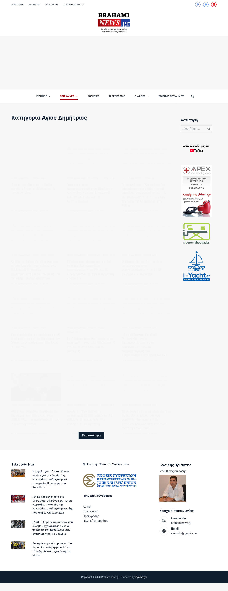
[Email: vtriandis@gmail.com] (163, 531)
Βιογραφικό (34, 4)
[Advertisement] (114, 63)
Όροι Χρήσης (51, 4)
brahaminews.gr (181, 522)
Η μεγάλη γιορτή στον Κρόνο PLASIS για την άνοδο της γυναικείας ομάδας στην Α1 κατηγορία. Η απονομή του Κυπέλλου (51, 479)
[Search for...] (193, 128)
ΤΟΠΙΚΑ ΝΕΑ (69, 96)
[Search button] (208, 128)
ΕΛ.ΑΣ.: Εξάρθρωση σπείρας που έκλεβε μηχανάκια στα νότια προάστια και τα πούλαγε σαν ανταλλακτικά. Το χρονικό (51, 534)
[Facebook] (198, 4)
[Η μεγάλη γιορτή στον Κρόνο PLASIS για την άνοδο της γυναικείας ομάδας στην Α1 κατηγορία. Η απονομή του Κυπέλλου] (18, 473)
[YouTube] (214, 4)
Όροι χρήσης (91, 516)
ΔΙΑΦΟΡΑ (142, 96)
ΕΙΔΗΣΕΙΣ (44, 96)
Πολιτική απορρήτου (73, 4)
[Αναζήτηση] (192, 96)
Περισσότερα (91, 435)
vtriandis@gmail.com (184, 533)
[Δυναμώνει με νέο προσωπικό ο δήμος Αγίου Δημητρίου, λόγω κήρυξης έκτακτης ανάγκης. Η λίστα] (18, 553)
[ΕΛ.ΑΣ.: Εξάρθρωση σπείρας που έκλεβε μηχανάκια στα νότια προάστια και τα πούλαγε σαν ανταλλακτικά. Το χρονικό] (18, 528)
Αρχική (87, 506)
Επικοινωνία (17, 4)
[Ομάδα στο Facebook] (206, 4)
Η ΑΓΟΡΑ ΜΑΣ (117, 96)
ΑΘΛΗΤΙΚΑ (93, 96)
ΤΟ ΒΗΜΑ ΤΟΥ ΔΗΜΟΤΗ (172, 96)
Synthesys (141, 585)
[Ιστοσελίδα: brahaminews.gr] (163, 520)
